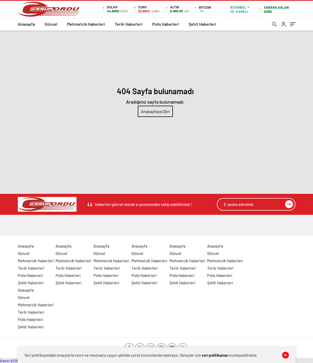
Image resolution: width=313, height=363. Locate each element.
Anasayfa (26, 24)
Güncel (51, 24)
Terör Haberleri (128, 24)
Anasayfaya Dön (155, 111)
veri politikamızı (215, 355)
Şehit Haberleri (202, 24)
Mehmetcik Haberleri (86, 24)
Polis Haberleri (165, 24)
